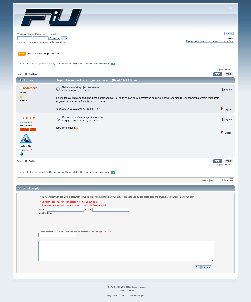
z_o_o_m (29, 117)
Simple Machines (138, 287)
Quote (229, 89)
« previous (222, 69)
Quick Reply (31, 188)
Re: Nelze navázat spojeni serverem (82, 117)
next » (231, 69)
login (45, 34)
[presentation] (68, 222)
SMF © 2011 (124, 287)
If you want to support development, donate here (210, 41)
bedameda (30, 88)
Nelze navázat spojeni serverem (80, 87)
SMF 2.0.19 (113, 287)
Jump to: (205, 180)
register (54, 34)
